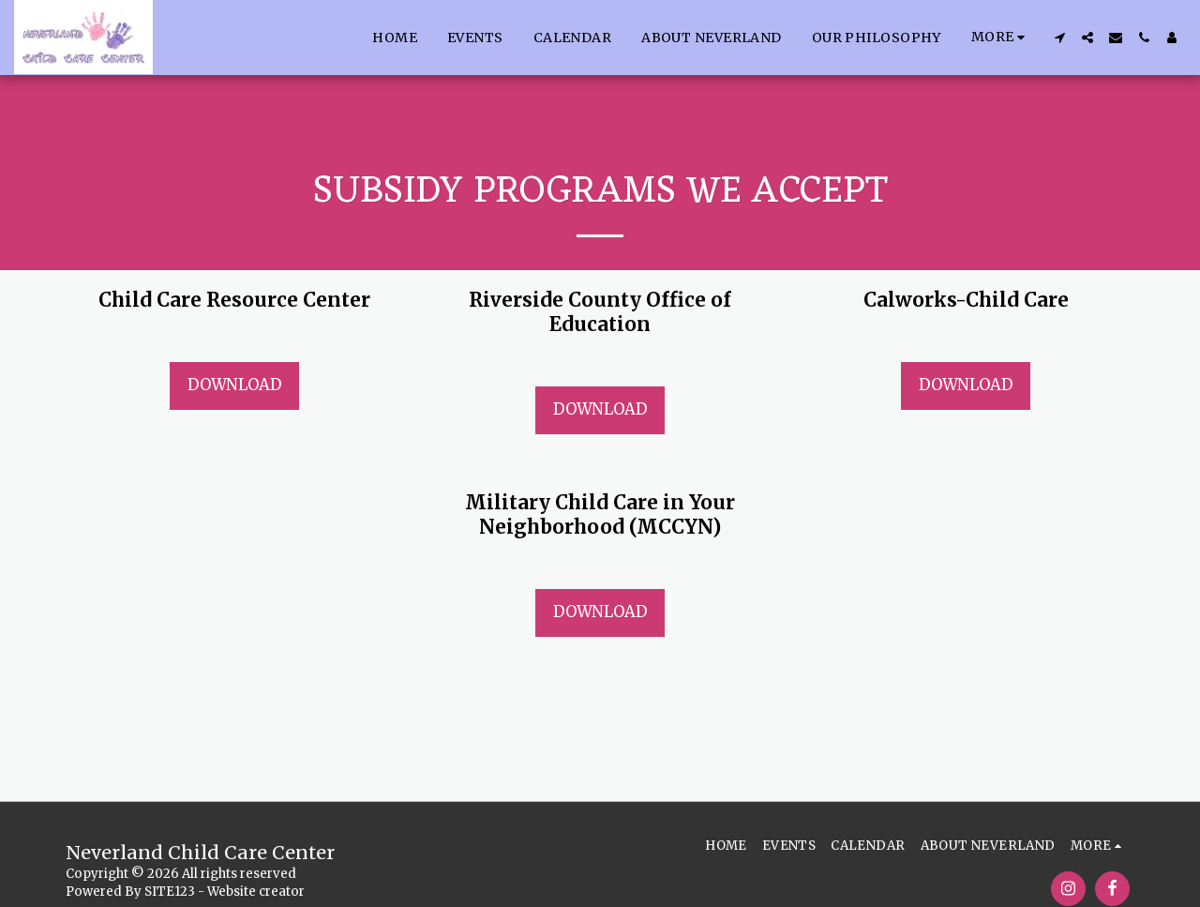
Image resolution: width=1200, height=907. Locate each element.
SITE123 (169, 891)
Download (234, 385)
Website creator (256, 891)
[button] (1059, 37)
